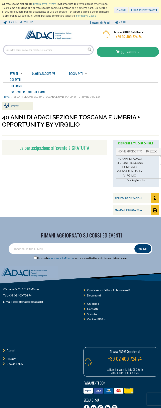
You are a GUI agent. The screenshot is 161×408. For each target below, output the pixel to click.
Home (6, 96)
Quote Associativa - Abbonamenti (108, 290)
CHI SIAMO (16, 85)
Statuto (92, 314)
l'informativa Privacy (44, 3)
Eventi (14, 73)
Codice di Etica (96, 319)
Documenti (76, 73)
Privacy (11, 358)
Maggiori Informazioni (144, 9)
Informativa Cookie (86, 15)
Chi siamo (93, 303)
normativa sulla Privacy (60, 258)
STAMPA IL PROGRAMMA (137, 210)
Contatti (92, 309)
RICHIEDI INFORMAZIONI (137, 198)
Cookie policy (15, 363)
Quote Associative (43, 73)
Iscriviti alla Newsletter (20, 22)
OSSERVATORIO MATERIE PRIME (27, 92)
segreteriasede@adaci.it (28, 301)
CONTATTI (15, 79)
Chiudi (122, 9)
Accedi (122, 22)
